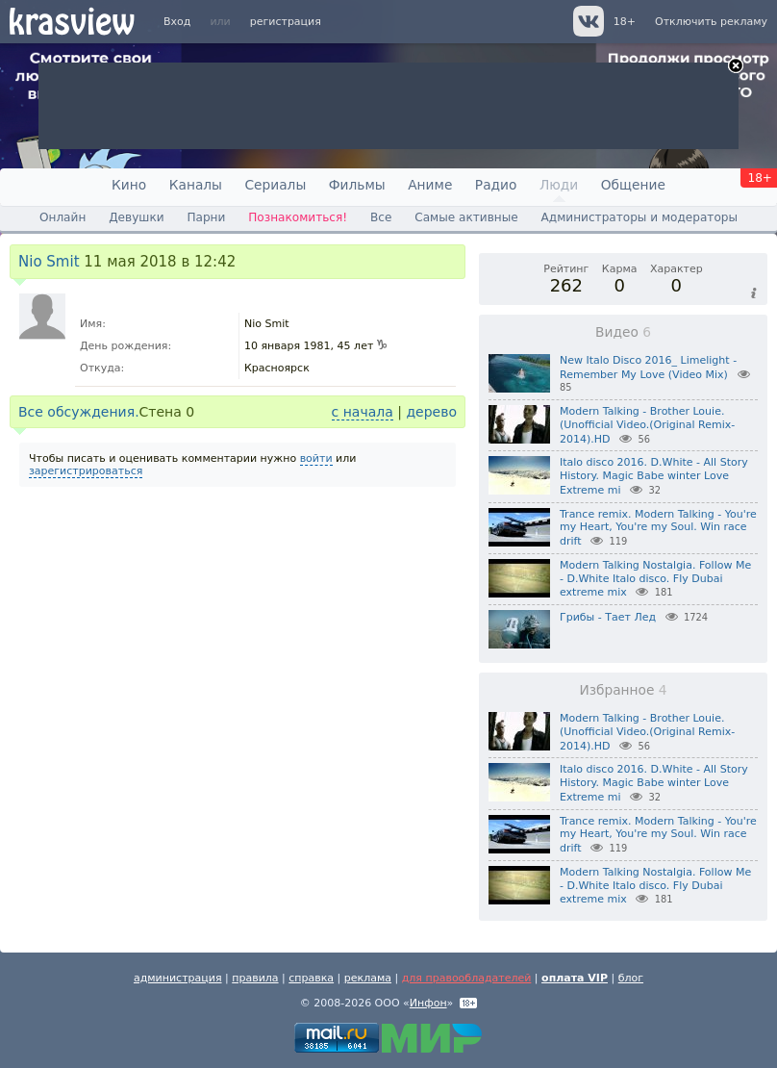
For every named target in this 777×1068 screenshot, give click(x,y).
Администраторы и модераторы (639, 217)
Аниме (430, 184)
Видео (623, 332)
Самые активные (465, 217)
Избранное (622, 690)
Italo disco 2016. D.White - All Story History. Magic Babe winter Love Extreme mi (654, 476)
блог (630, 978)
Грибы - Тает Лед (608, 617)
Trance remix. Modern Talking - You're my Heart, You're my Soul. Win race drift (658, 528)
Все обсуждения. (78, 412)
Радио (496, 184)
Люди (558, 184)
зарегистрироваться (85, 471)
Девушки (136, 217)
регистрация (285, 21)
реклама (367, 978)
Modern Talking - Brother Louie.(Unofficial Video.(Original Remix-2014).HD (647, 425)
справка (311, 978)
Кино (129, 184)
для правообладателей (467, 978)
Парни (206, 217)
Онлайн (62, 217)
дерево (431, 412)
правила (255, 978)
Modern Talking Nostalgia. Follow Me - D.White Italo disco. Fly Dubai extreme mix (655, 579)
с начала (362, 412)
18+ (625, 21)
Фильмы (357, 184)
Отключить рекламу (711, 21)
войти (316, 458)
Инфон (428, 1003)
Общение (633, 184)
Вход (176, 21)
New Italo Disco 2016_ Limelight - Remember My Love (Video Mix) (648, 367)
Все (380, 217)
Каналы (195, 184)
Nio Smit (49, 261)
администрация (178, 978)
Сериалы (275, 184)
